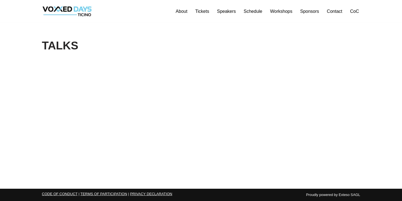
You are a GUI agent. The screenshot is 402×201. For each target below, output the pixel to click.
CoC (354, 11)
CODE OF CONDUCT (60, 194)
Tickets (202, 11)
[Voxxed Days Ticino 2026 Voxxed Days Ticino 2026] (67, 11)
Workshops (281, 11)
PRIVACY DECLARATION (151, 194)
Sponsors (309, 11)
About (181, 11)
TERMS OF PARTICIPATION (103, 194)
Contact (334, 11)
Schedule (253, 11)
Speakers (226, 11)
